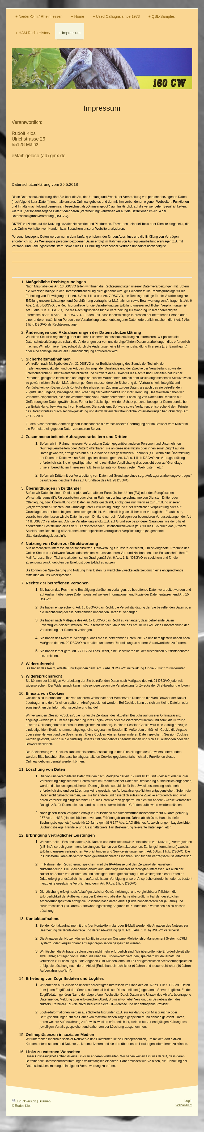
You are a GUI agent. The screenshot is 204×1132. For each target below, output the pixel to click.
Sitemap (44, 1101)
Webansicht (184, 1105)
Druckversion (24, 1101)
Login (188, 1101)
